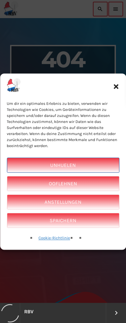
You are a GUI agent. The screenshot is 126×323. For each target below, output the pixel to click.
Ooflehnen (63, 191)
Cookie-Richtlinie (54, 245)
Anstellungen (63, 209)
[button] (116, 93)
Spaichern (63, 228)
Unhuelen (63, 173)
